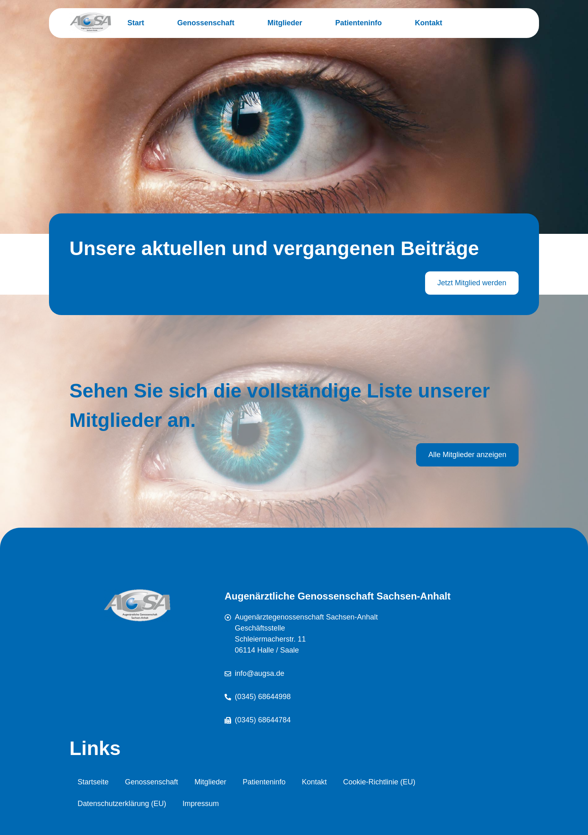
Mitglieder (284, 23)
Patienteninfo (358, 23)
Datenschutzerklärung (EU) (122, 803)
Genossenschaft (205, 23)
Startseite (93, 782)
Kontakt (428, 23)
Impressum (201, 803)
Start (135, 23)
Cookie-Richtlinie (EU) (379, 782)
